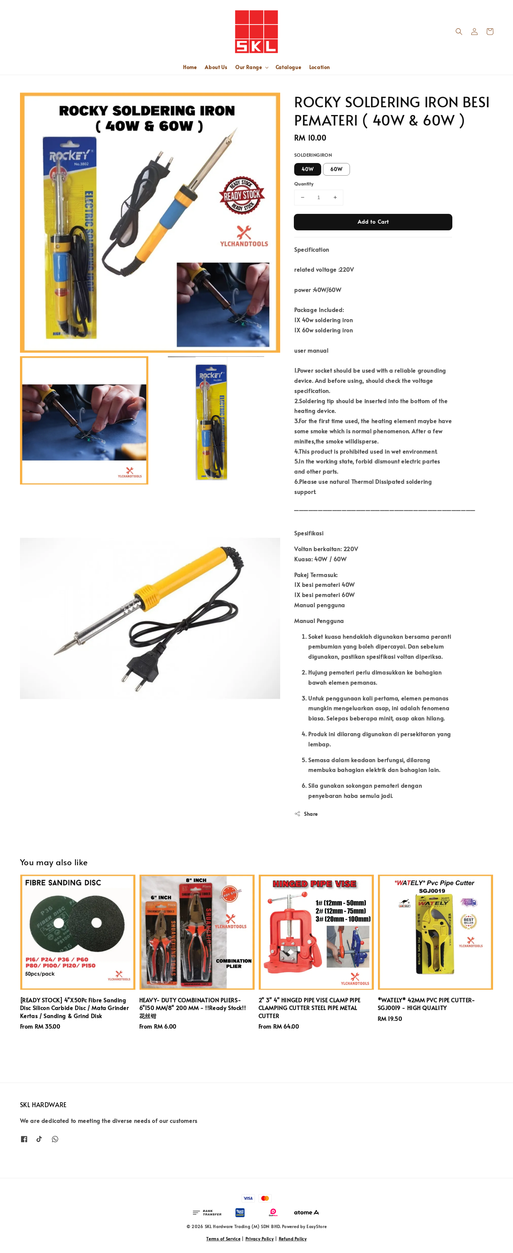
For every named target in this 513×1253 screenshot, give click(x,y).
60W (336, 169)
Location (319, 67)
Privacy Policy (259, 1238)
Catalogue (288, 67)
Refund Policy (293, 1238)
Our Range (248, 67)
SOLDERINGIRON (313, 155)
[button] (459, 31)
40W (308, 169)
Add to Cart (373, 221)
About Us (216, 67)
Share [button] (306, 814)
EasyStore (316, 1226)
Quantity (303, 184)
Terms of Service (223, 1238)
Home (189, 67)
